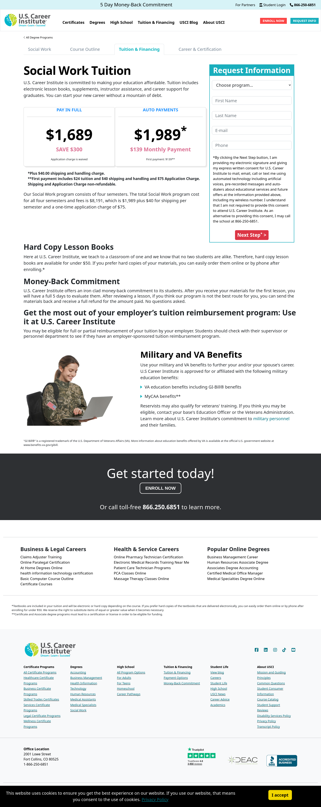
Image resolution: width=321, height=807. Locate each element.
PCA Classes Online (130, 573)
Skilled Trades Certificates (41, 699)
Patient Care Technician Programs (142, 567)
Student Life (218, 683)
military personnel (271, 418)
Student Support (268, 705)
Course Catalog (267, 699)
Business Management (86, 678)
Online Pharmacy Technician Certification (148, 557)
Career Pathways (128, 694)
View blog (217, 672)
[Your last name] (252, 115)
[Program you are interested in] (252, 85)
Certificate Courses (36, 583)
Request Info (304, 20)
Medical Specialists (83, 705)
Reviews (262, 710)
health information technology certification (56, 573)
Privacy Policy (266, 721)
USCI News (217, 694)
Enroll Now (273, 20)
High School (218, 688)
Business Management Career (232, 557)
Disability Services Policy (274, 716)
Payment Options (176, 678)
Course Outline (85, 49)
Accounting (78, 672)
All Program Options (131, 672)
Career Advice (219, 699)
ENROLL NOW (160, 488)
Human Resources (83, 694)
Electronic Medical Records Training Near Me (151, 562)
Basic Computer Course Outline (46, 578)
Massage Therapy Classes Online (141, 578)
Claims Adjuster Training (41, 557)
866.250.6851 (161, 507)
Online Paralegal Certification (45, 562)
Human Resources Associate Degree (237, 562)
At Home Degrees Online (41, 567)
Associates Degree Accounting (232, 567)
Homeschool (125, 688)
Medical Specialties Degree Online (236, 578)
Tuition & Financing (177, 672)
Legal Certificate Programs (42, 716)
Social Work (39, 49)
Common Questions (271, 683)
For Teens (123, 683)
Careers (215, 678)
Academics (217, 705)
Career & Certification (200, 49)
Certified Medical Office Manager (235, 573)
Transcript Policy (268, 727)
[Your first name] (252, 100)
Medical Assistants (83, 699)
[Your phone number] (252, 145)
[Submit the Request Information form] (252, 235)
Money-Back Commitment (182, 683)
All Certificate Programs (40, 672)
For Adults (124, 678)
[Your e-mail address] (252, 130)
